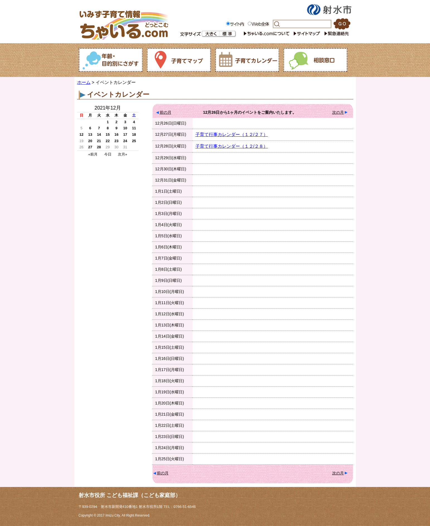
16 (116, 134)
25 (134, 141)
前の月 (165, 112)
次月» (122, 154)
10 (125, 128)
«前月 (93, 154)
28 (99, 147)
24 (125, 141)
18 (134, 134)
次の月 (338, 112)
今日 (107, 154)
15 (108, 134)
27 (90, 147)
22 (108, 141)
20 (90, 141)
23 (116, 141)
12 (81, 134)
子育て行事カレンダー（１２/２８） (231, 146)
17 (125, 134)
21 (99, 141)
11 (134, 128)
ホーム (84, 82)
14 (99, 134)
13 (90, 134)
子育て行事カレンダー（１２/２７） (231, 134)
